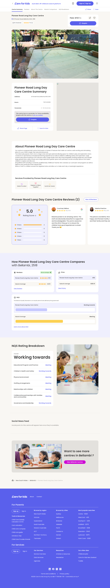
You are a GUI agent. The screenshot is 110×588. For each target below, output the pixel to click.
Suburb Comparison (50, 9)
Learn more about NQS (21, 327)
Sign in (24, 511)
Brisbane (59, 521)
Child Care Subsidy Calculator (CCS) (18, 521)
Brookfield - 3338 (84, 528)
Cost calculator (17, 525)
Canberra (59, 531)
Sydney (58, 514)
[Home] (13, 480)
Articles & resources (63, 554)
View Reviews (18, 288)
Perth (58, 528)
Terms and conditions (48, 574)
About (32, 497)
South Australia (39, 524)
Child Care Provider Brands (21, 539)
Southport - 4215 (84, 521)
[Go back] (13, 3)
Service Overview (40, 554)
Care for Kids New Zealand (87, 557)
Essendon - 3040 (84, 531)
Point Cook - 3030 (84, 538)
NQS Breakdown (64, 9)
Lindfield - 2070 (83, 524)
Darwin (58, 535)
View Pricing (62, 288)
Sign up (15, 511)
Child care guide (17, 532)
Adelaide (59, 524)
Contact (39, 497)
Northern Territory (40, 535)
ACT (35, 531)
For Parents (18, 504)
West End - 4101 (83, 517)
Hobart (58, 538)
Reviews (26, 9)
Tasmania (37, 538)
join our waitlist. (38, 115)
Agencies (37, 561)
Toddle (80, 561)
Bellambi (33, 480)
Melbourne (60, 517)
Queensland (38, 521)
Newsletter (60, 557)
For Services (18, 544)
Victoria (36, 517)
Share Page (22, 128)
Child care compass (18, 529)
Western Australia (40, 528)
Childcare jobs (83, 554)
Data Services (38, 557)
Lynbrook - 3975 (83, 535)
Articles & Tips (16, 536)
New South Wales (22, 480)
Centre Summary (17, 9)
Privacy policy (64, 574)
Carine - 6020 (83, 514)
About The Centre (36, 9)
